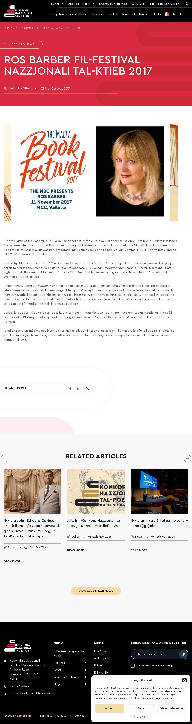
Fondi (110, 14)
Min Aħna (54, 4)
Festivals (60, 663)
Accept (110, 708)
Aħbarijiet (73, 4)
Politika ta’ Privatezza (53, 716)
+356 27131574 (19, 686)
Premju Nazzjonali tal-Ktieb (67, 14)
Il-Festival (96, 14)
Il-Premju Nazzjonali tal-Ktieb (70, 654)
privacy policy (163, 666)
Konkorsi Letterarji (134, 14)
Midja (157, 14)
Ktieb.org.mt (23, 716)
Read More (12, 560)
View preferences (171, 708)
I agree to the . (155, 666)
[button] (184, 680)
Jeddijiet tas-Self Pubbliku (164, 4)
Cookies (79, 716)
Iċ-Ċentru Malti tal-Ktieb (112, 4)
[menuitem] (173, 14)
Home (7, 28)
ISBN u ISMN (138, 4)
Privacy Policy (141, 717)
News (15, 28)
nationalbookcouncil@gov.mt (29, 693)
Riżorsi (86, 4)
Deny (140, 708)
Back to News (19, 44)
